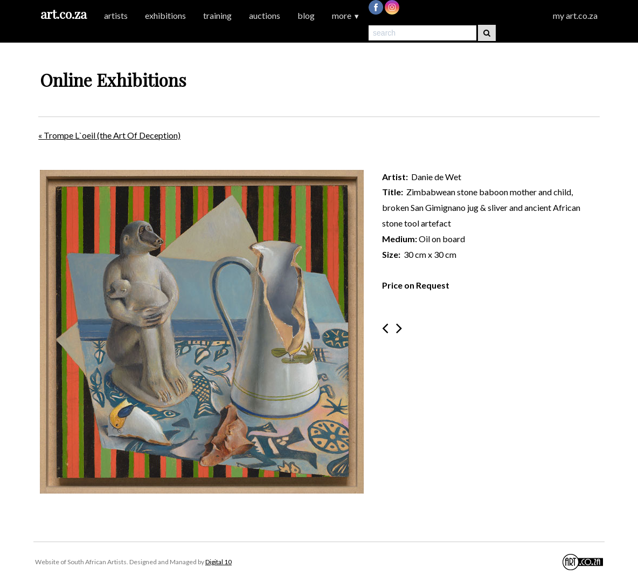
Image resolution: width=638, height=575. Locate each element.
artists (116, 15)
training (217, 15)
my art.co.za (575, 15)
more (346, 15)
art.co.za (63, 13)
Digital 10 (218, 562)
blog (306, 15)
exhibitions (165, 15)
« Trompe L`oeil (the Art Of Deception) (109, 135)
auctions (264, 15)
